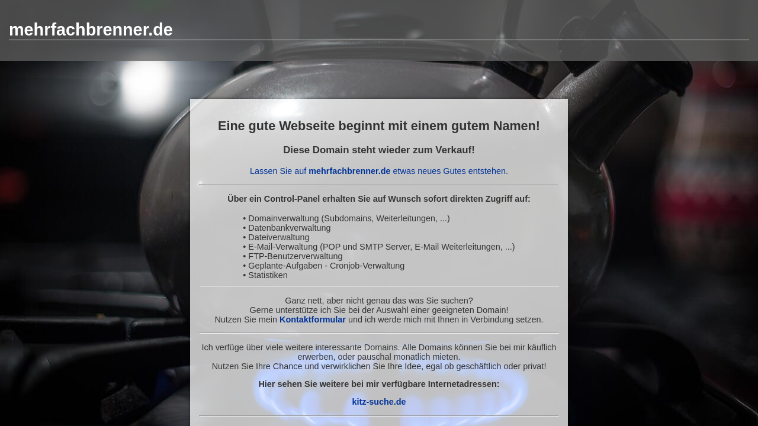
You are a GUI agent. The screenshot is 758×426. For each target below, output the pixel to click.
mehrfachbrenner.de (91, 29)
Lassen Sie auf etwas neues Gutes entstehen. (379, 171)
